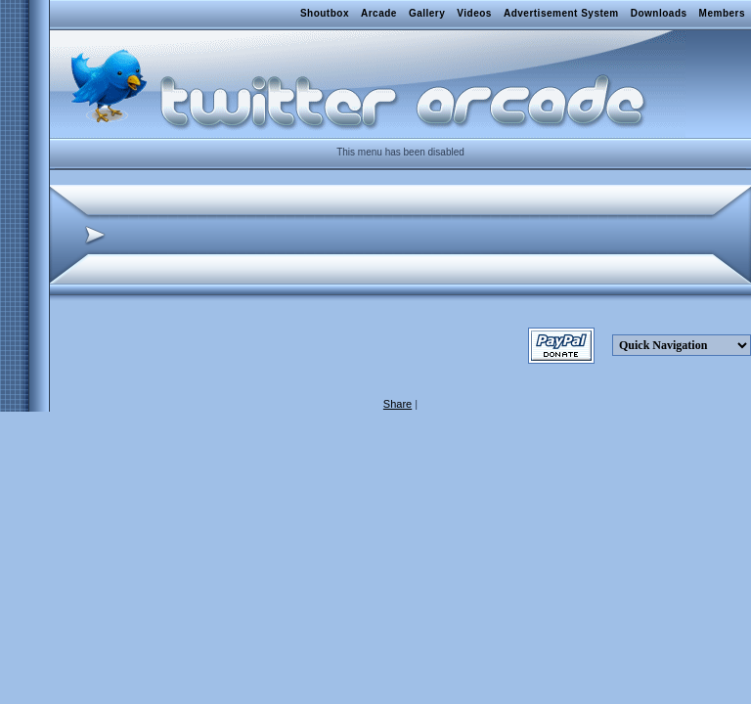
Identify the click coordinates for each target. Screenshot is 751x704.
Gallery (427, 13)
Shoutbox (324, 13)
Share (397, 404)
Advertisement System (561, 13)
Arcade (379, 13)
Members (722, 13)
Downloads (659, 13)
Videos (474, 13)
